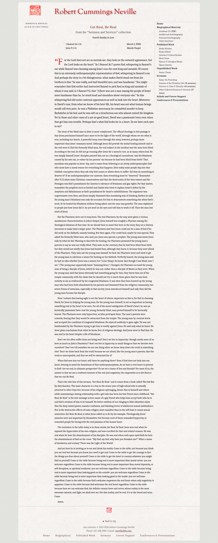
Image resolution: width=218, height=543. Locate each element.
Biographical (63, 535)
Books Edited (164, 52)
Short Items (164, 58)
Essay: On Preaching (168, 80)
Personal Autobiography (169, 38)
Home (160, 23)
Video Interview (166, 41)
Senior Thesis (165, 72)
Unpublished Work (167, 68)
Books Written (165, 48)
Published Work (165, 44)
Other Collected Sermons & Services (174, 89)
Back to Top (110, 521)
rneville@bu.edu (123, 530)
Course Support (125, 535)
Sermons (161, 75)
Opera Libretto (165, 65)
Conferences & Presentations (172, 100)
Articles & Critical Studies (170, 55)
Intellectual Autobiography (171, 34)
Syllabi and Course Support (171, 96)
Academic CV (164, 31)
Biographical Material (168, 27)
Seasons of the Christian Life (171, 83)
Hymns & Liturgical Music (170, 61)
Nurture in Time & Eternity (171, 86)
